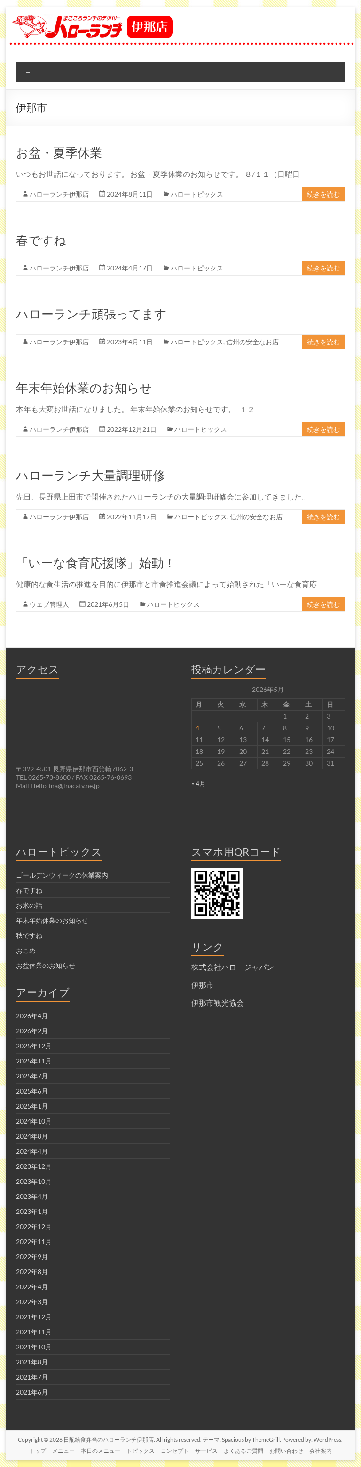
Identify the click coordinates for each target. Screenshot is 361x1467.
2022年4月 (32, 1287)
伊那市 (202, 984)
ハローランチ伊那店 (59, 194)
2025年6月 (32, 1091)
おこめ (26, 950)
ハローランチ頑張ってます (91, 313)
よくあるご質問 (243, 1450)
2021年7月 (32, 1377)
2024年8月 (32, 1136)
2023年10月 (34, 1181)
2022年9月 (32, 1257)
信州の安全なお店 (252, 342)
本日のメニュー (100, 1450)
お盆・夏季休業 (59, 152)
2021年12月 (34, 1317)
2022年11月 (34, 1241)
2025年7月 (32, 1076)
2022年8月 (32, 1272)
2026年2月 (32, 1031)
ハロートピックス (197, 194)
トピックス (140, 1450)
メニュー (63, 1450)
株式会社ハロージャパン (232, 966)
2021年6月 (32, 1392)
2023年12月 (34, 1166)
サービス (206, 1450)
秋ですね (29, 935)
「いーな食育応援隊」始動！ (96, 562)
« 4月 (198, 783)
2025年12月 (34, 1046)
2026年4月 (32, 1016)
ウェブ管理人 (49, 604)
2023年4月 (32, 1196)
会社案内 (320, 1450)
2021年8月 (32, 1362)
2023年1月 (32, 1211)
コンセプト (175, 1450)
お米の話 (29, 905)
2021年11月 (34, 1332)
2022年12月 (34, 1226)
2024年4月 (32, 1151)
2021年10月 (34, 1347)
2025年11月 (34, 1061)
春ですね (41, 239)
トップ (37, 1450)
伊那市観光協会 (217, 1002)
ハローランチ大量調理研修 (90, 475)
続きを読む (323, 194)
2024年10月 (34, 1121)
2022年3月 (32, 1302)
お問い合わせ (286, 1450)
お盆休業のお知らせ (45, 965)
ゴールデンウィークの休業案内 (62, 875)
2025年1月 (32, 1106)
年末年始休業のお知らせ (84, 387)
